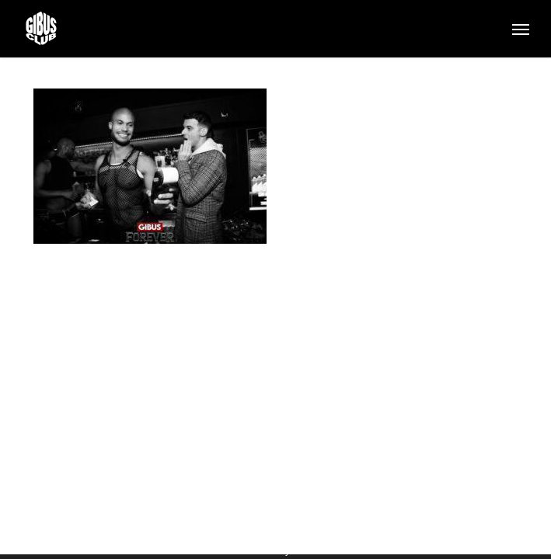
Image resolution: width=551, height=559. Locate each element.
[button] (520, 28)
